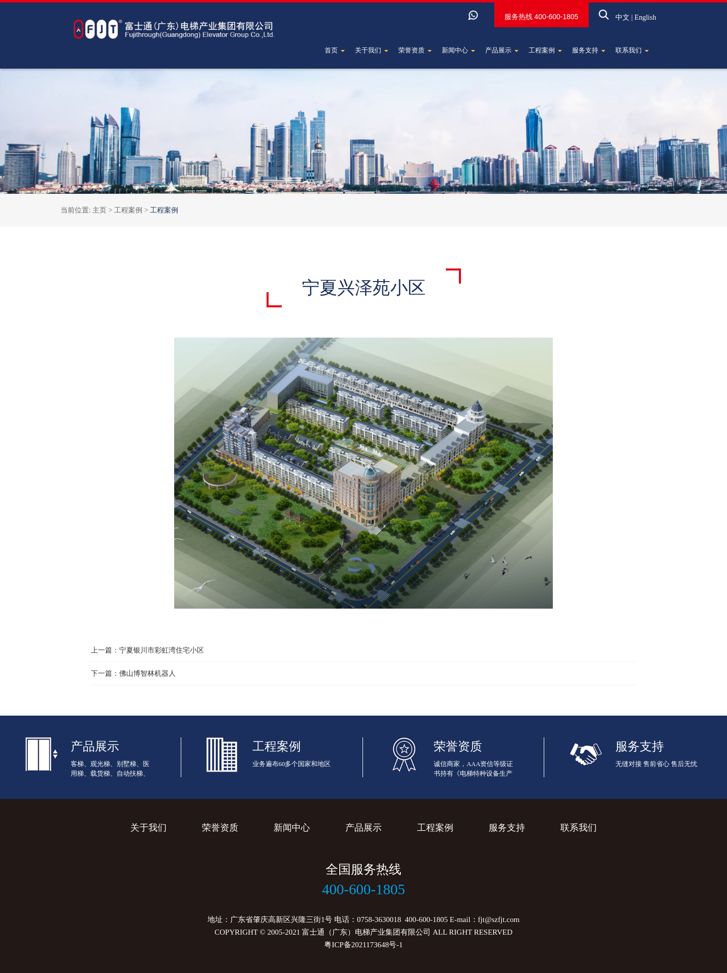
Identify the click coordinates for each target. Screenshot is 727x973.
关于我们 (371, 50)
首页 (335, 50)
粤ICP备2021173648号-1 (363, 945)
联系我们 (632, 50)
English (630, 21)
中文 (607, 21)
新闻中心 (458, 50)
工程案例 (545, 50)
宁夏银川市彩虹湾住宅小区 (161, 650)
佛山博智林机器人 (147, 673)
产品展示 (501, 50)
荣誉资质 (415, 50)
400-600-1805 (541, 20)
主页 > (103, 210)
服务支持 (588, 50)
